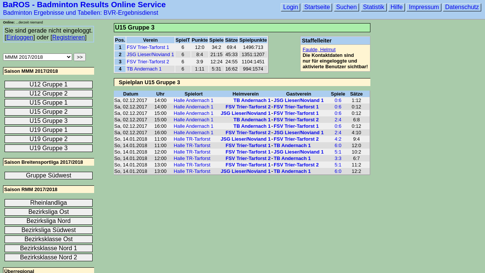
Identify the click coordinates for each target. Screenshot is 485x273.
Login (290, 7)
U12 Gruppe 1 (49, 84)
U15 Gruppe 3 (49, 121)
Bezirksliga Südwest (48, 230)
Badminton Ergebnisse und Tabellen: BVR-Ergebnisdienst (80, 12)
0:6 (338, 100)
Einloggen (19, 37)
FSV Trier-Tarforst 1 (148, 47)
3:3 (338, 158)
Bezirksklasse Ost (48, 239)
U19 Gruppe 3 (49, 148)
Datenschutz (462, 7)
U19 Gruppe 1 (49, 130)
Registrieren (68, 37)
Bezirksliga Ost (48, 212)
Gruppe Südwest (48, 175)
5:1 (338, 152)
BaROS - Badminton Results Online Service (84, 4)
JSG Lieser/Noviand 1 (150, 54)
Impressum (424, 7)
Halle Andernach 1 (194, 100)
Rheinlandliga (48, 202)
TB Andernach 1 (144, 69)
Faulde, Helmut (318, 49)
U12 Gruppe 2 (49, 93)
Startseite (317, 7)
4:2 (338, 139)
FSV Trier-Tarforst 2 (148, 61)
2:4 (338, 119)
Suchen (346, 7)
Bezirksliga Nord (49, 221)
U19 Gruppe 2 (49, 139)
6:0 (338, 145)
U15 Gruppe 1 (49, 102)
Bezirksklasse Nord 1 (48, 248)
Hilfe (397, 7)
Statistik (373, 7)
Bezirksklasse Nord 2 (48, 257)
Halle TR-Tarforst (192, 139)
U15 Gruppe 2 (49, 111)
